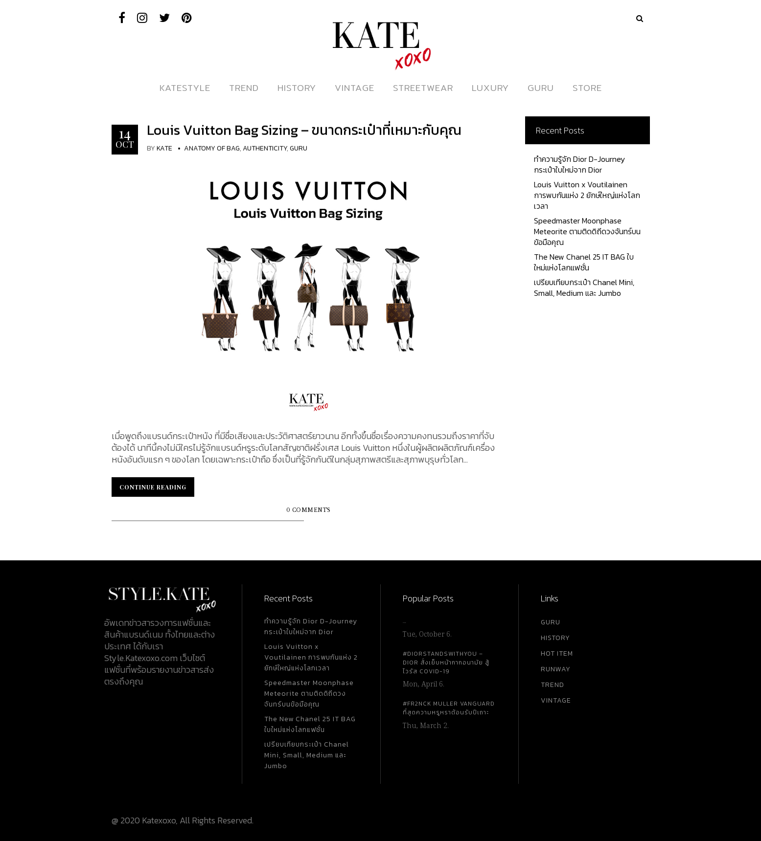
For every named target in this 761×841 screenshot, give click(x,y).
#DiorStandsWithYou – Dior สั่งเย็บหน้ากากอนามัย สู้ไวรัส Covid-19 (446, 662)
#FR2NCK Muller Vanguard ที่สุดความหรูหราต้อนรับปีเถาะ (449, 708)
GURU (550, 622)
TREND (552, 685)
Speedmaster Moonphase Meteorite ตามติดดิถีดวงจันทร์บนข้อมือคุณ (587, 231)
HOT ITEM (557, 653)
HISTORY (555, 638)
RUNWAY (556, 669)
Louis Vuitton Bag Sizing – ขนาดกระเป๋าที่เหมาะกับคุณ (304, 130)
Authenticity (265, 148)
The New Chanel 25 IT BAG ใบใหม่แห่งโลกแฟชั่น (584, 262)
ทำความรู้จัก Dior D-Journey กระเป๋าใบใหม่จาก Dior (579, 164)
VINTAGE (556, 700)
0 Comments (308, 510)
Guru (298, 148)
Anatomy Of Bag (212, 148)
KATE (164, 148)
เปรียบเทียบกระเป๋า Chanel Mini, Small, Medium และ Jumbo (584, 287)
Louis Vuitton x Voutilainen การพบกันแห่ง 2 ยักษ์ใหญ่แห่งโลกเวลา (587, 195)
